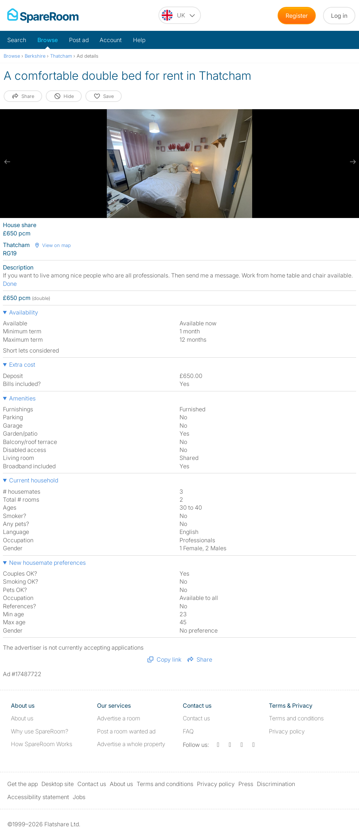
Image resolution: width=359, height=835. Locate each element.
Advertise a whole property (131, 744)
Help (139, 40)
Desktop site (57, 783)
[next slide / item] (351, 162)
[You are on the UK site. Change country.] (179, 15)
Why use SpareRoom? (39, 731)
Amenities (22, 398)
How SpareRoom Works (41, 744)
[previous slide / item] (7, 162)
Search (16, 40)
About (22, 718)
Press (245, 783)
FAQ (188, 731)
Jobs (79, 797)
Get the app (22, 783)
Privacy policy (287, 731)
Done (10, 283)
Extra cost (22, 364)
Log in (339, 15)
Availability (23, 312)
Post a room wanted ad (126, 731)
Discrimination (276, 783)
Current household (33, 480)
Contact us (196, 718)
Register (297, 15)
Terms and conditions (296, 718)
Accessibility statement (38, 797)
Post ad (79, 40)
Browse (47, 40)
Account (111, 40)
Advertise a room (118, 718)
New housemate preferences (47, 562)
